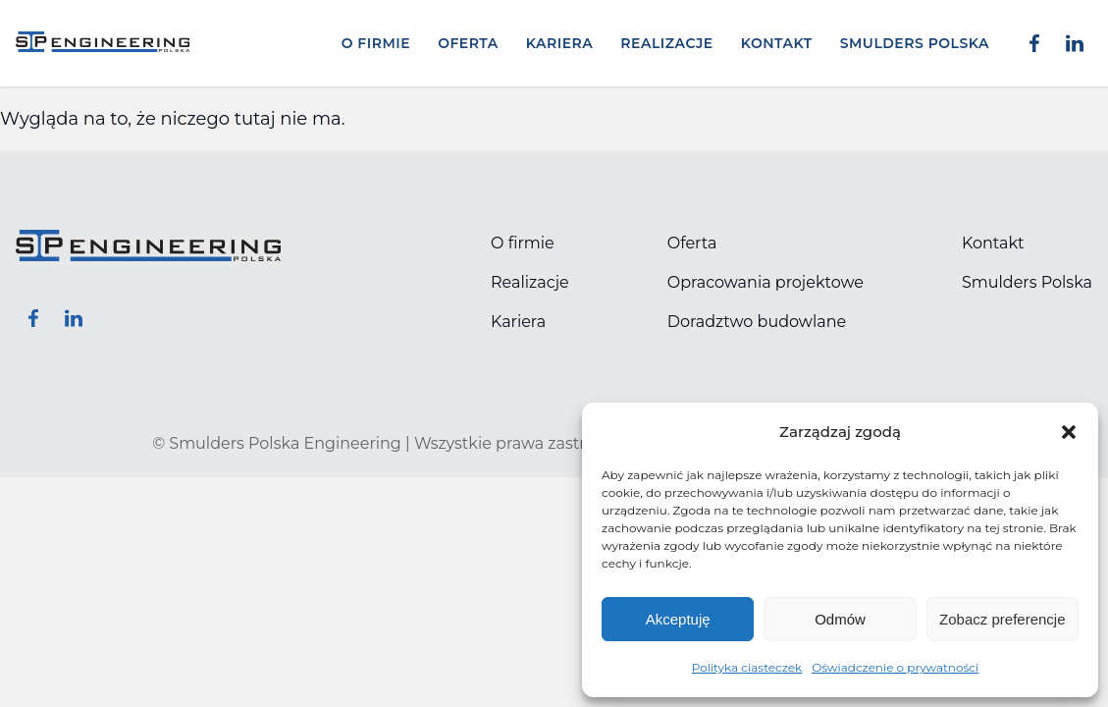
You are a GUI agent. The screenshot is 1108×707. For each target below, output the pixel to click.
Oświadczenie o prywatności (895, 667)
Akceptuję (678, 619)
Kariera (560, 43)
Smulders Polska (914, 43)
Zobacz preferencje (1002, 619)
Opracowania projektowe (765, 282)
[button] (1069, 432)
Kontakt (777, 43)
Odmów (840, 619)
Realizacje (666, 43)
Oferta (468, 43)
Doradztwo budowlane (756, 321)
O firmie (376, 43)
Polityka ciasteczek (747, 667)
